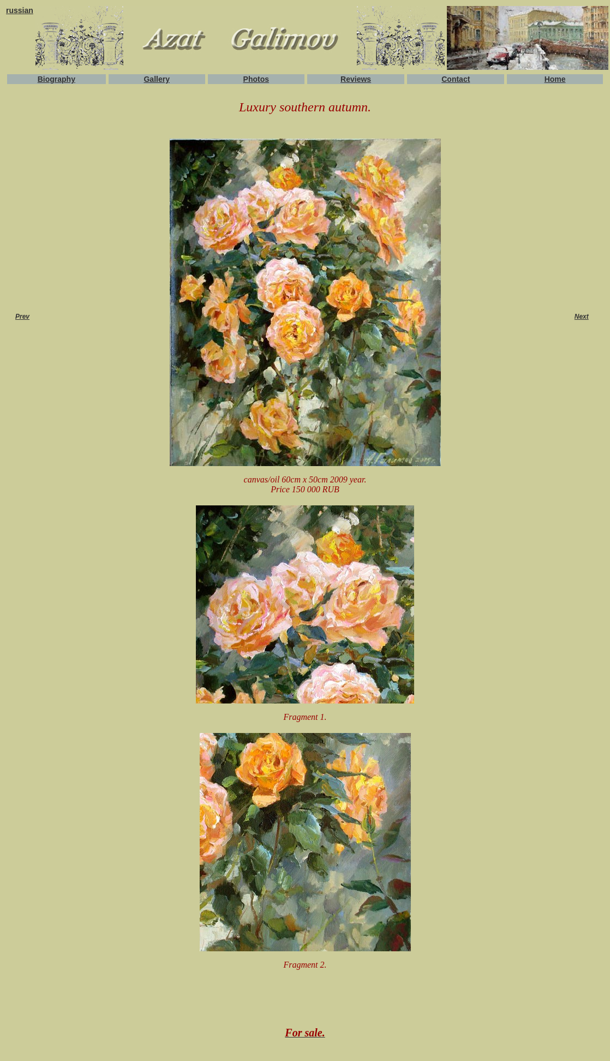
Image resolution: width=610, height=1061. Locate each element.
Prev (22, 316)
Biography (56, 79)
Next (582, 316)
